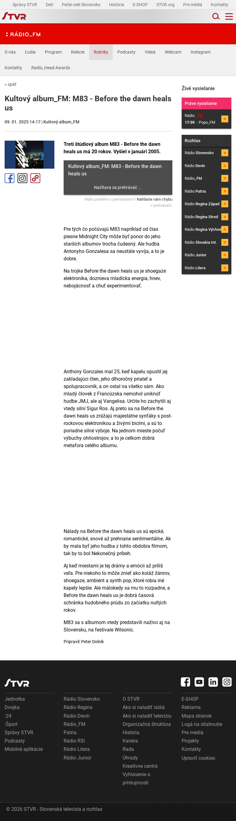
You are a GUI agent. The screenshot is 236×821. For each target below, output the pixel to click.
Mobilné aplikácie (24, 749)
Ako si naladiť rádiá (144, 707)
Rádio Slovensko (82, 699)
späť (10, 84)
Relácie (78, 52)
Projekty (190, 741)
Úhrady (130, 758)
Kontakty (219, 4)
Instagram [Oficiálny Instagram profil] (22, 178)
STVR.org (165, 4)
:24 (8, 716)
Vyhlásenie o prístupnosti (136, 778)
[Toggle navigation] (229, 16)
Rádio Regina (78, 707)
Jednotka (15, 699)
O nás (10, 52)
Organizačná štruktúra (147, 724)
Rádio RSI (74, 741)
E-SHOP (141, 4)
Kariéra (130, 741)
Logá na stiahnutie (202, 724)
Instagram (200, 52)
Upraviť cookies (198, 758)
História (117, 4)
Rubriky (101, 52)
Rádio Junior (77, 758)
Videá (150, 52)
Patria (70, 732)
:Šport (11, 724)
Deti (50, 4)
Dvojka (12, 707)
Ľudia (30, 52)
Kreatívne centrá (140, 766)
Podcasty (126, 52)
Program (53, 52)
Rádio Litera (77, 749)
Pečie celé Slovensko (81, 4)
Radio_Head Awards (50, 67)
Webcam (173, 52)
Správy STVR (25, 4)
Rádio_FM (74, 724)
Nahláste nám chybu (154, 199)
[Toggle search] (215, 16)
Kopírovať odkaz (35, 178)
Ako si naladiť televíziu (147, 716)
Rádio (199, 152)
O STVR (131, 699)
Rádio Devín (77, 716)
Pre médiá (193, 4)
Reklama (191, 707)
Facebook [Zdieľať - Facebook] (9, 178)
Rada (128, 749)
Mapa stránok (197, 716)
